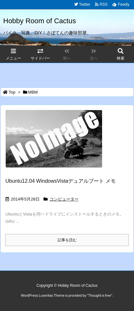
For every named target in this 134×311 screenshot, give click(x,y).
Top (12, 92)
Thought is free (99, 295)
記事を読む (67, 240)
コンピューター (64, 199)
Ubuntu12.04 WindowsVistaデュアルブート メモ (60, 181)
